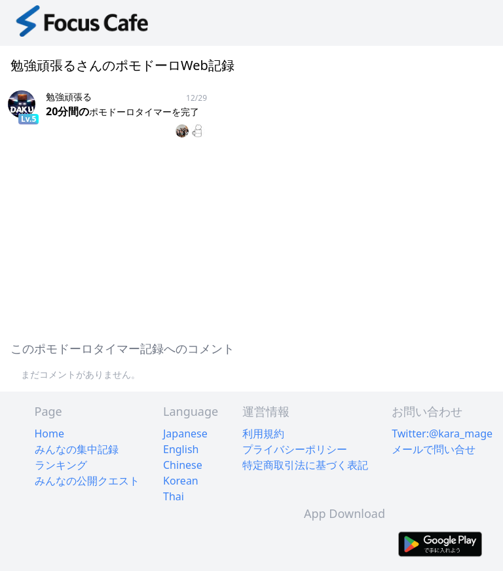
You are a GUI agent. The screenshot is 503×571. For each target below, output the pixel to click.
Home (50, 433)
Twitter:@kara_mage (442, 433)
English (180, 449)
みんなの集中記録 (77, 449)
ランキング (61, 465)
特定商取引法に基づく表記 (305, 465)
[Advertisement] (251, 237)
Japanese (185, 433)
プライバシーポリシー (294, 449)
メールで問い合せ (433, 449)
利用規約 (263, 433)
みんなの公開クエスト (87, 480)
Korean (180, 480)
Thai (173, 496)
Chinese (182, 465)
